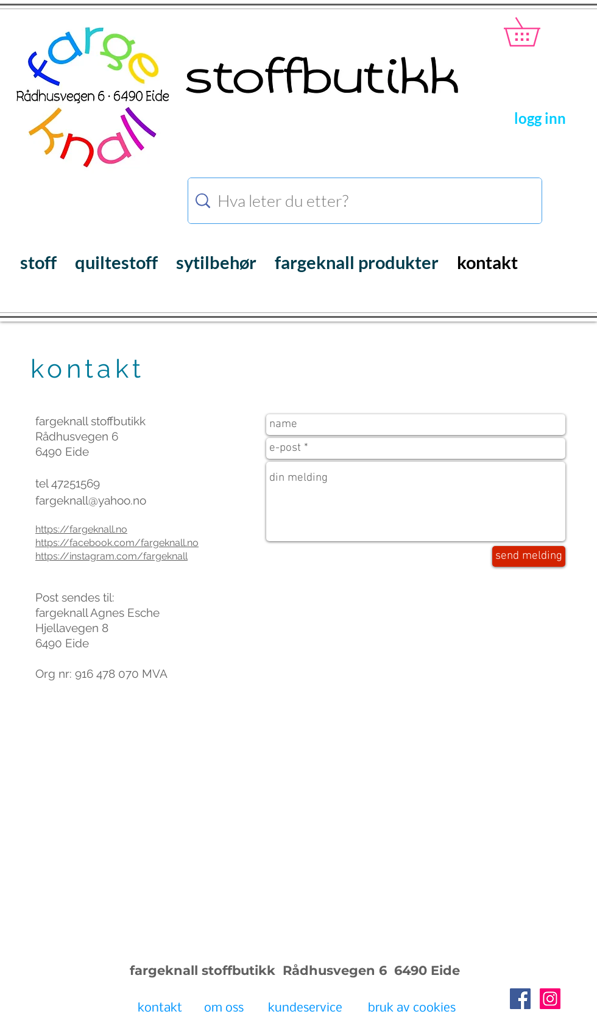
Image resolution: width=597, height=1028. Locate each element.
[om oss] (224, 1009)
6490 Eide (425, 970)
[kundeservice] (305, 1009)
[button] (536, 31)
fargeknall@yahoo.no (90, 500)
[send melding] (528, 556)
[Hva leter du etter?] (366, 200)
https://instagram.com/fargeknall (111, 556)
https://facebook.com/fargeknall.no (117, 542)
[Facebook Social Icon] (520, 998)
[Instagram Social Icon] (550, 998)
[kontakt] (160, 1009)
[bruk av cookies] (412, 1009)
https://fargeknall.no (81, 529)
